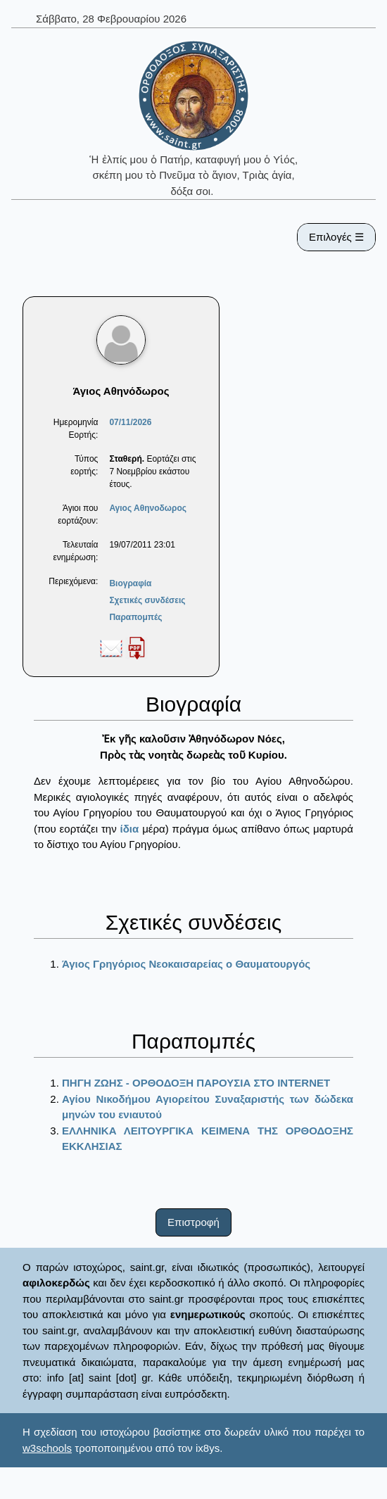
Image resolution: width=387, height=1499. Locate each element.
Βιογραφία (130, 583)
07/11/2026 (130, 422)
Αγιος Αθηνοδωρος (147, 508)
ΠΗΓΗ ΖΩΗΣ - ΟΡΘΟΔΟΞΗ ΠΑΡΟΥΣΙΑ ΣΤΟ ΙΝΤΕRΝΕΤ (196, 1083)
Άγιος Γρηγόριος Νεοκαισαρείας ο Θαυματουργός (186, 964)
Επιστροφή (193, 1222)
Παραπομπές (135, 617)
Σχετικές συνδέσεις (147, 600)
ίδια (129, 829)
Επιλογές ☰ (336, 237)
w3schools (47, 1448)
